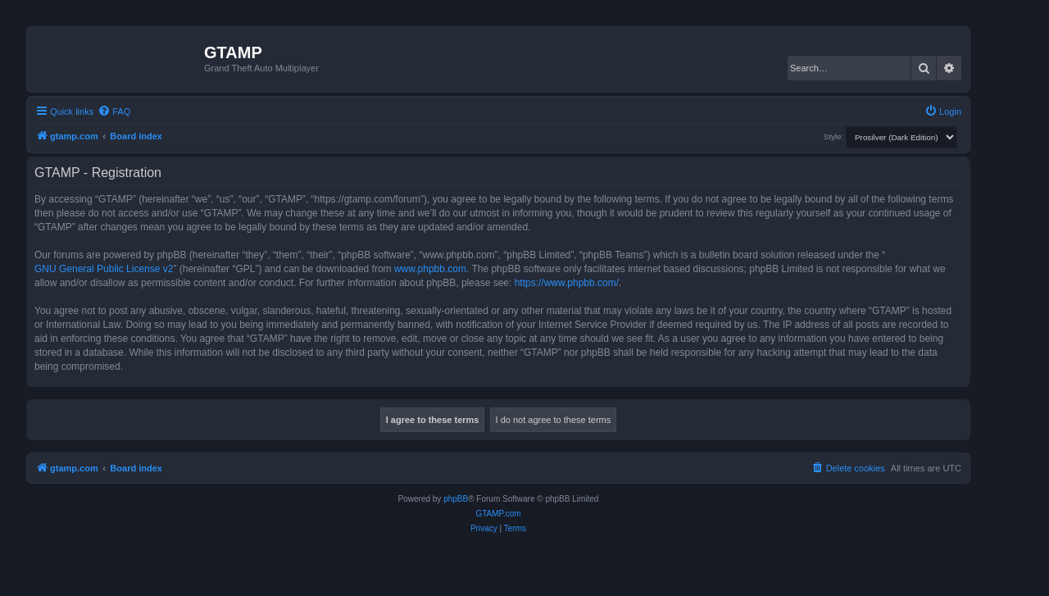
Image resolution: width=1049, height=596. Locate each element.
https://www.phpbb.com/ (567, 283)
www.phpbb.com (430, 269)
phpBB (455, 498)
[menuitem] (114, 111)
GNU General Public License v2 (103, 269)
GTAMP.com (497, 513)
